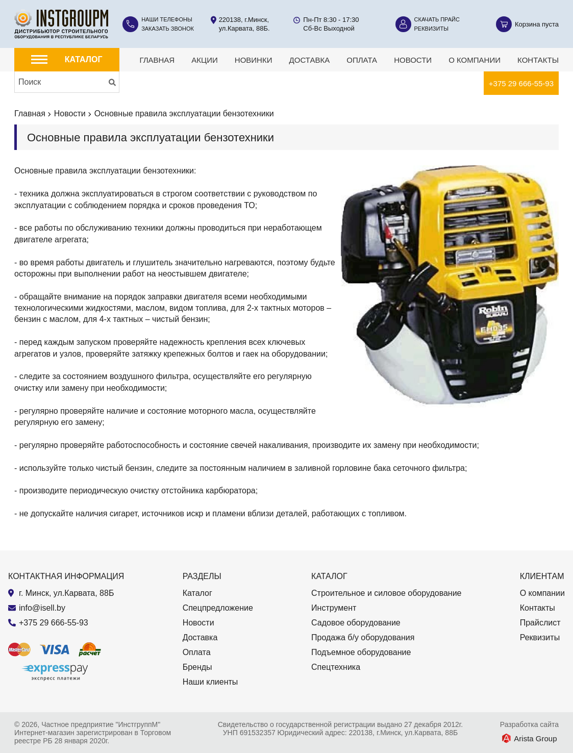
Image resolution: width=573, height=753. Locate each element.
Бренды (197, 667)
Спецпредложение (218, 608)
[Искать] (112, 82)
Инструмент (333, 608)
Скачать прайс (437, 19)
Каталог (197, 593)
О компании (475, 60)
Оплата (361, 60)
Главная (157, 60)
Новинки (253, 60)
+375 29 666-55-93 (521, 83)
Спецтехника (335, 667)
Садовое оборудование (356, 622)
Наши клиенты (210, 681)
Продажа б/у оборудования (362, 637)
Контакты (538, 60)
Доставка (309, 60)
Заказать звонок (167, 29)
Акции (204, 60)
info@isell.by (42, 608)
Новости (413, 60)
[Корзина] (527, 24)
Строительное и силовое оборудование (386, 593)
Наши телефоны (166, 19)
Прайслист (540, 622)
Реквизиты (431, 29)
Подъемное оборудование (361, 652)
